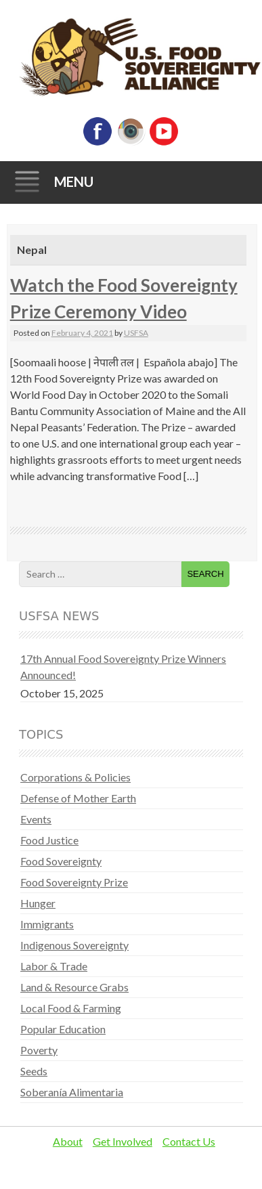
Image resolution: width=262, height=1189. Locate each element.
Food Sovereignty (61, 861)
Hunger (38, 902)
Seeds (33, 1070)
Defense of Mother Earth (78, 798)
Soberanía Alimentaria (71, 1091)
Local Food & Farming (70, 1007)
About (68, 1141)
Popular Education (63, 1028)
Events (35, 819)
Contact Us (188, 1141)
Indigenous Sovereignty (74, 944)
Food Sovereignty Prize (74, 881)
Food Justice (49, 840)
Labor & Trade (53, 965)
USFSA (136, 333)
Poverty (39, 1049)
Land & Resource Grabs (74, 986)
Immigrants (47, 923)
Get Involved (122, 1141)
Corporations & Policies (75, 777)
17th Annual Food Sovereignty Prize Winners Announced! (123, 666)
